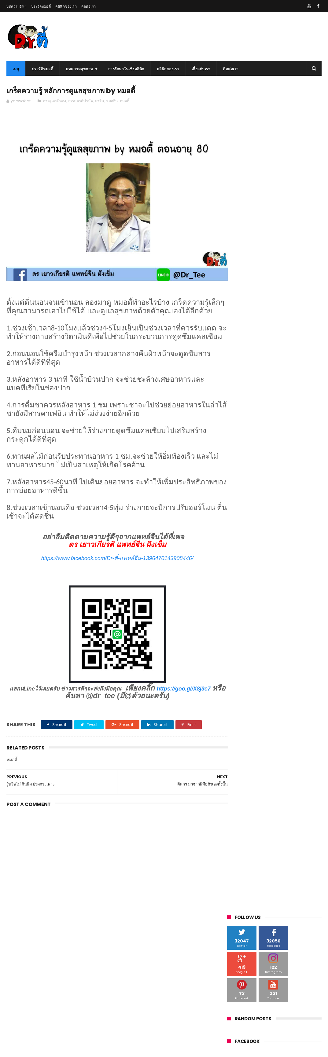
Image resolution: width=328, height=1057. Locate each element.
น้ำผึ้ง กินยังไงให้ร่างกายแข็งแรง (283, 986)
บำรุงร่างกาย (260, 512)
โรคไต (278, 546)
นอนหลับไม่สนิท (302, 500)
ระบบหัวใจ (307, 534)
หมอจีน (112, 101)
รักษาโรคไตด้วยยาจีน (247, 546)
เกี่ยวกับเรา (201, 68)
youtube (254, 455)
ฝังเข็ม (307, 512)
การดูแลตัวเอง (54, 101)
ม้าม (256, 523)
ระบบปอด (259, 534)
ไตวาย (266, 489)
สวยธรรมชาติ (241, 557)
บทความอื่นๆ (16, 6)
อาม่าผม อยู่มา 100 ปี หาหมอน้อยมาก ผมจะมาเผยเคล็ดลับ (289, 334)
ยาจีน (99, 101)
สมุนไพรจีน (301, 546)
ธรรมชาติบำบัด (80, 101)
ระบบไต (236, 534)
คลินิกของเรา (66, 6)
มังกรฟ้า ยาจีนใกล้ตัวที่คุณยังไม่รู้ (283, 959)
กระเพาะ (265, 466)
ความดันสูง (239, 478)
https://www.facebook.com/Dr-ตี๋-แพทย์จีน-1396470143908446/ (111, 567)
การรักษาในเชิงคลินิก (126, 68)
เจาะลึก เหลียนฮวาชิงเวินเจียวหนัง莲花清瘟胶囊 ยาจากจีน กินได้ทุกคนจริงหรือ (289, 310)
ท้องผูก (285, 489)
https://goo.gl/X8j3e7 (57, 705)
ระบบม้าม (283, 534)
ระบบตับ (292, 523)
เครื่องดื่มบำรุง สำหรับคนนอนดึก (289, 387)
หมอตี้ (124, 101)
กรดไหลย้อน (240, 466)
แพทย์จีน (237, 523)
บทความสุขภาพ (79, 68)
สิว (262, 557)
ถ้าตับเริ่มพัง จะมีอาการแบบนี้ (280, 1014)
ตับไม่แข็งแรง (241, 489)
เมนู (16, 68)
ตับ (288, 478)
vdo (234, 455)
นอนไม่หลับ (273, 500)
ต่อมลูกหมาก (267, 478)
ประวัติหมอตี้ (41, 6)
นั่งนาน (236, 512)
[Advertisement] (111, 870)
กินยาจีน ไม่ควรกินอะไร (281, 276)
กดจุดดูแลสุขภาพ (284, 455)
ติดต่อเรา (88, 6)
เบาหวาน (286, 512)
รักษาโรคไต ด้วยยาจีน (23, 1049)
